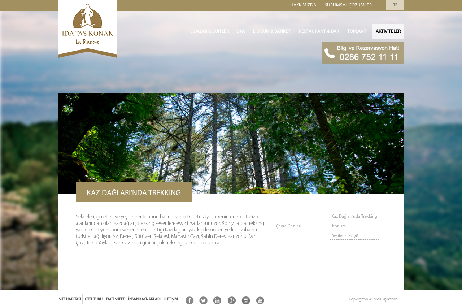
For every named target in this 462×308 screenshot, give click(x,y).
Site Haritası (70, 300)
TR (395, 5)
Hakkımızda (303, 5)
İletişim (171, 300)
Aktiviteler (388, 31)
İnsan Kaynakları (144, 300)
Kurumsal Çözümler (348, 5)
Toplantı (357, 31)
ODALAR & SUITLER (209, 31)
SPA (241, 31)
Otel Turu (94, 300)
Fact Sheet (115, 300)
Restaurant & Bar (319, 31)
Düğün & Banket (272, 31)
